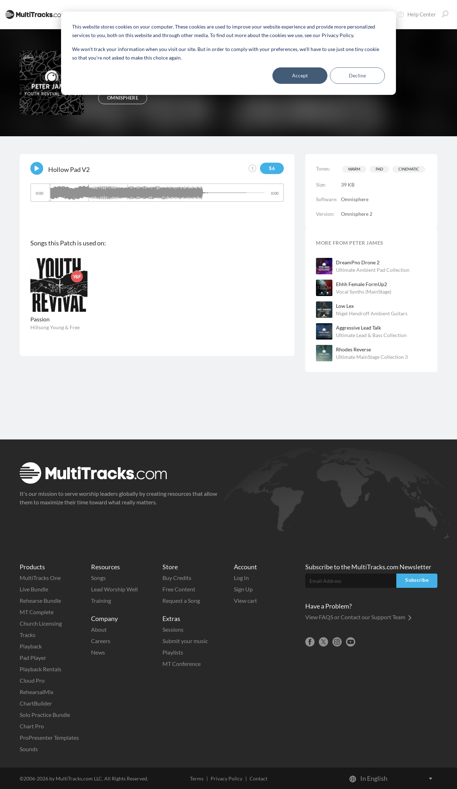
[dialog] (228, 53)
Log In (241, 577)
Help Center (416, 14)
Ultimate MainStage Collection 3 (372, 357)
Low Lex (345, 306)
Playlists (172, 652)
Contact (258, 778)
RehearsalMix (37, 691)
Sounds (29, 748)
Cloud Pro (32, 680)
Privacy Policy (226, 778)
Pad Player (33, 657)
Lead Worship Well (114, 589)
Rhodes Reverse (353, 349)
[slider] (157, 192)
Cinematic (408, 169)
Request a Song (181, 600)
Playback (31, 646)
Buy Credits (176, 577)
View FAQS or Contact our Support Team (358, 617)
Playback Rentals (40, 669)
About (99, 629)
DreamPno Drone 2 (358, 262)
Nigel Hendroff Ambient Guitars (371, 313)
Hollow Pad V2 (69, 169)
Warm (354, 169)
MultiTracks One (40, 577)
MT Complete (37, 612)
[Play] (36, 168)
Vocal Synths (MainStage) (363, 292)
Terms (197, 778)
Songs (98, 577)
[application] (157, 196)
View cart (245, 600)
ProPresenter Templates (49, 737)
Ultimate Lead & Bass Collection (371, 335)
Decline (357, 75)
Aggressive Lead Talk (358, 328)
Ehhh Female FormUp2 (361, 284)
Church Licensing (41, 623)
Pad (379, 169)
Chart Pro (32, 726)
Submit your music (185, 640)
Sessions (173, 629)
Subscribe (416, 580)
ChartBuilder (36, 703)
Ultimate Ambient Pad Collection (373, 270)
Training (101, 600)
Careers (100, 640)
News (98, 652)
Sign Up (243, 589)
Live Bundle (34, 589)
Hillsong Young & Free (55, 327)
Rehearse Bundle (40, 600)
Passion (40, 319)
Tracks (27, 634)
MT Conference (181, 663)
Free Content (178, 589)
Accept (300, 75)
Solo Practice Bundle (45, 714)
